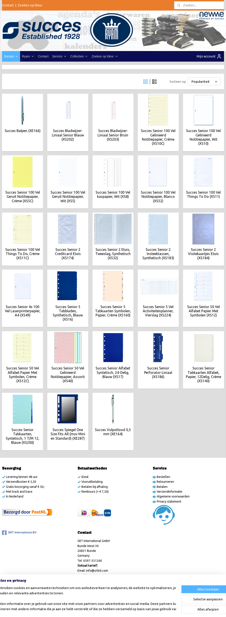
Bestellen (163, 477)
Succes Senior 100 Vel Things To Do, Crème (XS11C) (22, 254)
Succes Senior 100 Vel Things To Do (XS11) (203, 195)
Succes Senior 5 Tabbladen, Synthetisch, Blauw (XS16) (68, 313)
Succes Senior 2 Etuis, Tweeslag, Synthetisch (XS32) (113, 254)
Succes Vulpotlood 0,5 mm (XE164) (113, 432)
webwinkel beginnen (129, 609)
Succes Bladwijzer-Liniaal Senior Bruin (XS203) (113, 135)
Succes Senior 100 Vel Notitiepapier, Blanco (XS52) (158, 197)
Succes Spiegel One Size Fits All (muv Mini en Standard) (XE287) (68, 434)
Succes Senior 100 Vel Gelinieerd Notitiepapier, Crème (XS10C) (158, 137)
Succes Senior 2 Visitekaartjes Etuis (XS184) (203, 254)
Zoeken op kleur (30, 5)
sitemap (105, 609)
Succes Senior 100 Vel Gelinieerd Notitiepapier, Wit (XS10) (203, 137)
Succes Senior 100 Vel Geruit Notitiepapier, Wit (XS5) (68, 197)
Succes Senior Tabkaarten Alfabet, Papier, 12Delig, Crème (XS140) (203, 374)
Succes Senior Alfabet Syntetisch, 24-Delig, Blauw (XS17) (113, 372)
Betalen (162, 486)
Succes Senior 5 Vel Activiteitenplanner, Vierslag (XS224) (158, 311)
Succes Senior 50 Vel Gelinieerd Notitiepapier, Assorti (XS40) (68, 374)
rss (113, 609)
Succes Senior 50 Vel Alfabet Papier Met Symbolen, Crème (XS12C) (22, 374)
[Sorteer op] (204, 81)
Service (59, 56)
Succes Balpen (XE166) (23, 131)
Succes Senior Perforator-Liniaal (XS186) (158, 372)
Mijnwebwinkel (167, 609)
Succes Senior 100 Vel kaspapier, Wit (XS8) (113, 195)
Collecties (79, 56)
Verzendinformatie (169, 491)
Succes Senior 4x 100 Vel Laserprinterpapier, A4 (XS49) (22, 311)
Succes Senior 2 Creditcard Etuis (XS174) (68, 254)
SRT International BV (19, 532)
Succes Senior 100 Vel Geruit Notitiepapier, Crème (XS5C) (22, 197)
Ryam (28, 56)
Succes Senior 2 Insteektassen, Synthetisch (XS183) (158, 254)
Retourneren (165, 481)
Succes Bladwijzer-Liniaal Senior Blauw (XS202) (68, 135)
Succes (11, 56)
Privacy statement (168, 501)
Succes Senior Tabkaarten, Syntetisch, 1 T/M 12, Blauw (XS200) (22, 436)
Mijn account (209, 56)
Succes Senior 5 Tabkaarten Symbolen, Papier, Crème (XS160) (113, 311)
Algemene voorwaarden (173, 496)
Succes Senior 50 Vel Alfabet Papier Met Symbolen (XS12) (203, 311)
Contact (8, 5)
